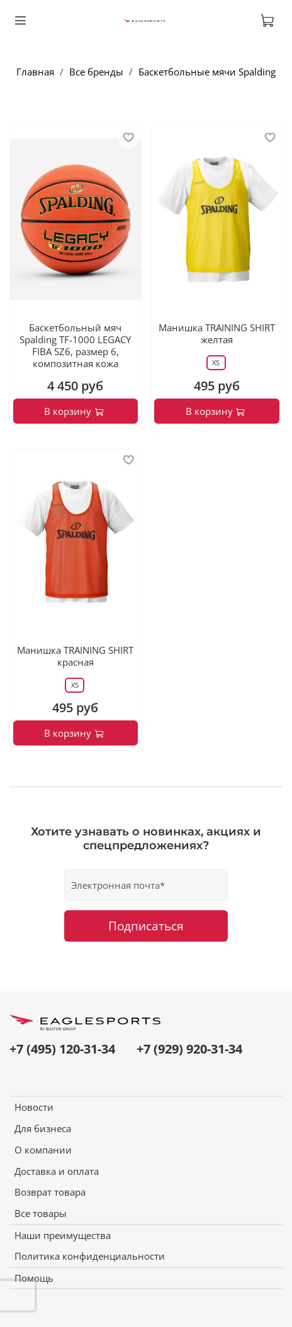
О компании (43, 1149)
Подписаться (146, 925)
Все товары (40, 1213)
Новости (33, 1107)
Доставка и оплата (56, 1171)
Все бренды (96, 71)
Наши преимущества (62, 1235)
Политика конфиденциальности (89, 1256)
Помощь (33, 1278)
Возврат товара (50, 1192)
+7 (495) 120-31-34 (62, 1048)
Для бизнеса (42, 1128)
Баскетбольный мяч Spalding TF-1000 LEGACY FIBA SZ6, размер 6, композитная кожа (75, 345)
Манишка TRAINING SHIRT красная (75, 656)
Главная (35, 71)
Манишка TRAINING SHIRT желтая (217, 333)
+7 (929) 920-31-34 (189, 1048)
